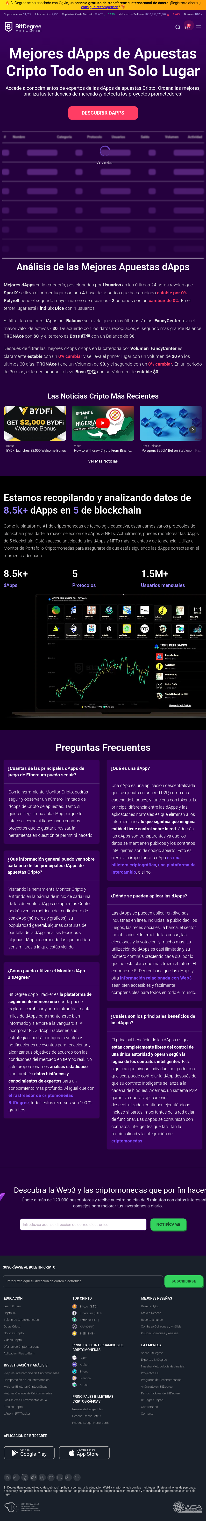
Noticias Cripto (14, 1333)
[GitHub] (77, 1477)
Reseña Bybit (150, 1306)
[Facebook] (33, 1477)
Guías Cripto (12, 1326)
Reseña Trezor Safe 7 (86, 1416)
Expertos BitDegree (154, 1359)
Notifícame (168, 1224)
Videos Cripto (13, 1340)
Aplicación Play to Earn (19, 1353)
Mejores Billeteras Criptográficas (26, 1386)
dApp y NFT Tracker (17, 1413)
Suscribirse (183, 1281)
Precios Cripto (13, 1407)
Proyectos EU (150, 1373)
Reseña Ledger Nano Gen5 (90, 1422)
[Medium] (51, 1477)
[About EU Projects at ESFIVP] (22, 1506)
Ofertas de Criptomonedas (22, 1346)
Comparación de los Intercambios (27, 1380)
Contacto (147, 1413)
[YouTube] (24, 1477)
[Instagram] (59, 1477)
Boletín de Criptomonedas (21, 1319)
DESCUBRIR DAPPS (103, 113)
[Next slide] (192, 430)
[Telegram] (16, 1477)
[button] (187, 27)
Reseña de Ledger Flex (87, 1409)
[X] (7, 1477)
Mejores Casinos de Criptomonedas (28, 1393)
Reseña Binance (152, 1319)
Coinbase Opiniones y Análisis (161, 1326)
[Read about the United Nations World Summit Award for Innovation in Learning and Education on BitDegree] (187, 1506)
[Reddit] (68, 1477)
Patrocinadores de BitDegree (160, 1393)
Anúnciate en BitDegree (157, 1386)
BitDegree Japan (152, 1400)
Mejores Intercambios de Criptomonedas (31, 1373)
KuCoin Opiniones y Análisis (160, 1333)
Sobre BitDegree (152, 1353)
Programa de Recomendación (161, 1380)
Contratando (149, 1407)
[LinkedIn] (42, 1477)
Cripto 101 (11, 1313)
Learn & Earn (12, 1306)
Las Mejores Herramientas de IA (25, 1400)
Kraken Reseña (151, 1313)
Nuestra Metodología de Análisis (163, 1366)
